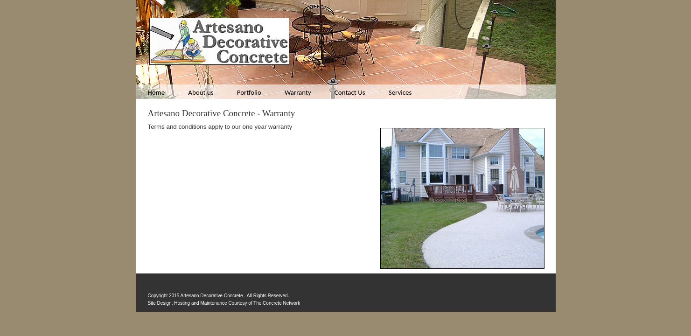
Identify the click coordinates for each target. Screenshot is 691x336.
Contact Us (350, 92)
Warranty (298, 92)
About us (201, 92)
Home (156, 92)
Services (400, 92)
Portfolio (249, 92)
